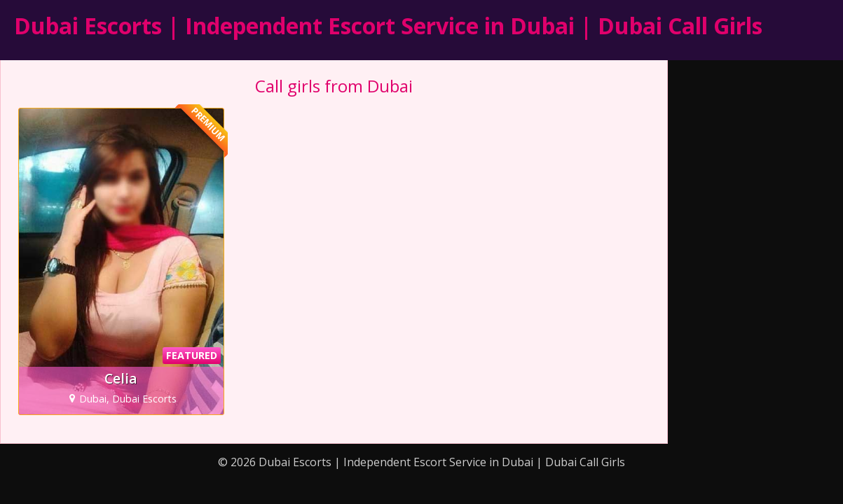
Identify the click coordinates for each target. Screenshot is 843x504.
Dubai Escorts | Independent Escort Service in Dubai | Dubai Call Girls (388, 25)
